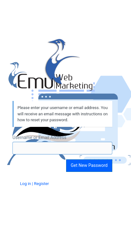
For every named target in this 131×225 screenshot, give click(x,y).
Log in (25, 183)
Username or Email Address (39, 137)
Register (41, 183)
